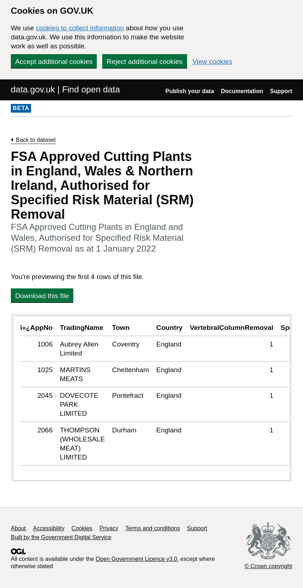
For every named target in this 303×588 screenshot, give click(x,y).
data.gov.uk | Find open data (65, 89)
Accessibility (48, 528)
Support (281, 91)
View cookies (212, 61)
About (18, 528)
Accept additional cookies (53, 61)
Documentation (242, 91)
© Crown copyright (268, 566)
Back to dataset (36, 140)
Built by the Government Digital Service (61, 537)
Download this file (42, 296)
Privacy (108, 528)
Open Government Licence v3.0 (136, 559)
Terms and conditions (152, 528)
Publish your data (189, 91)
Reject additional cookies (144, 61)
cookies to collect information (80, 28)
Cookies (82, 528)
